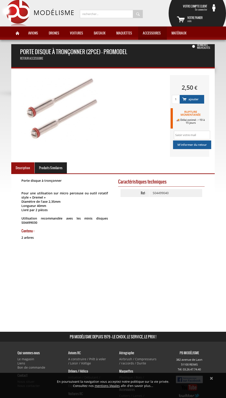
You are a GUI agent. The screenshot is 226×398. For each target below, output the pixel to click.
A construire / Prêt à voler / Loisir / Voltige (87, 361)
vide (202, 19)
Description (23, 168)
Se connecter (192, 7)
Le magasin (25, 359)
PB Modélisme (37, 13)
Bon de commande (31, 367)
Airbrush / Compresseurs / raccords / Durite (137, 361)
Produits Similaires (50, 168)
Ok (211, 378)
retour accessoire (31, 58)
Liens (21, 363)
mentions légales (107, 386)
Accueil (17, 33)
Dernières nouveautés (203, 46)
